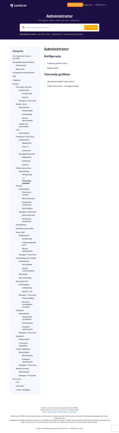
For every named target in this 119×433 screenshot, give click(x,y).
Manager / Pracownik (27, 101)
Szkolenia (20, 310)
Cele (17, 130)
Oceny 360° (20, 232)
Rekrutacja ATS (22, 281)
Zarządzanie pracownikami (23, 62)
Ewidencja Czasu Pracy (25, 137)
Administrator (21, 65)
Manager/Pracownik (27, 154)
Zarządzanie (27, 265)
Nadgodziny (27, 143)
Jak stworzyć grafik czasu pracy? (60, 82)
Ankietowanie (27, 111)
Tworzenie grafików (57, 74)
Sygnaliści (20, 336)
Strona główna (43, 20)
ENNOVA (65, 428)
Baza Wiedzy (27, 208)
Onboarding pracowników (26, 258)
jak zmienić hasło (44, 34)
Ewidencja (26, 151)
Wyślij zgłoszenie (75, 5)
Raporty (25, 97)
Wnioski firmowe (22, 369)
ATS (17, 382)
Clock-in (25, 147)
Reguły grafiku (53, 68)
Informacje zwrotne (23, 87)
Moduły (51, 20)
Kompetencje (21, 225)
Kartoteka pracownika (24, 229)
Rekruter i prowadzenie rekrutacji (27, 304)
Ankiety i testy (21, 104)
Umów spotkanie (48, 412)
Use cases (17, 379)
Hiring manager (28, 298)
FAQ (14, 76)
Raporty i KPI (27, 292)
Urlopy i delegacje (23, 349)
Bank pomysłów (28, 198)
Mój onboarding (25, 278)
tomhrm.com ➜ (101, 5)
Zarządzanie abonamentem (23, 73)
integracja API (57, 34)
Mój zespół (23, 274)
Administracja (27, 323)
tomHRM (80, 428)
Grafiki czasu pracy (62, 20)
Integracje (17, 80)
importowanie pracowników (73, 34)
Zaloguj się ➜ (88, 5)
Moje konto (20, 69)
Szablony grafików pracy (57, 63)
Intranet (19, 186)
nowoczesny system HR (58, 410)
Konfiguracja (27, 94)
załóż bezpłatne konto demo (67, 412)
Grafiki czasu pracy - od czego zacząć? (63, 86)
